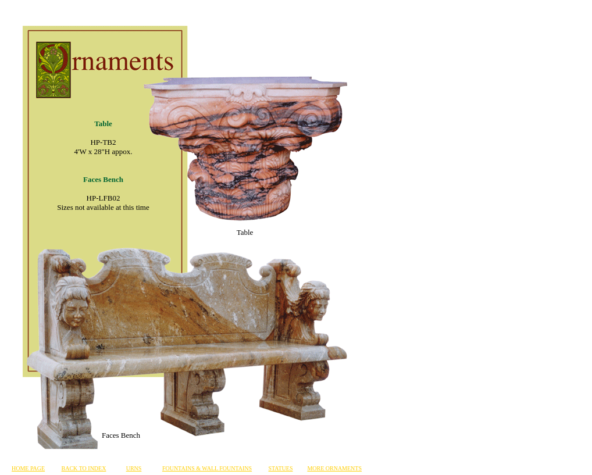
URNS (134, 468)
